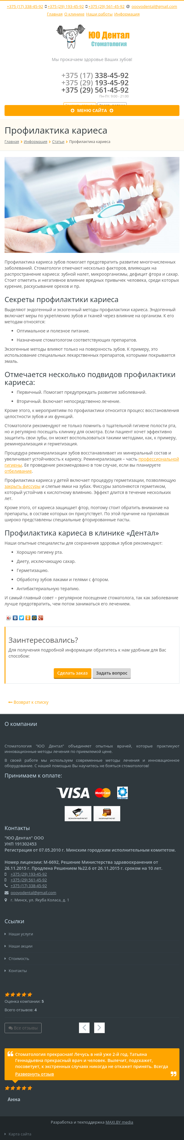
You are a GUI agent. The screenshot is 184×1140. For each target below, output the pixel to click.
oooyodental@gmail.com (154, 6)
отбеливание (18, 471)
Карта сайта (18, 1134)
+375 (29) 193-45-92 (66, 6)
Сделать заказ (72, 673)
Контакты (16, 970)
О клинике (74, 14)
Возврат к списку (28, 702)
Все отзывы (23, 1028)
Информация (127, 14)
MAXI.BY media (119, 1122)
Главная (55, 14)
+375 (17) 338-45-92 (25, 6)
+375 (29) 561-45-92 (106, 6)
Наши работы (99, 14)
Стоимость (17, 958)
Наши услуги (19, 934)
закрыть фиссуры (22, 486)
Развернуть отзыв (34, 1074)
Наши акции (18, 946)
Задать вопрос (112, 673)
